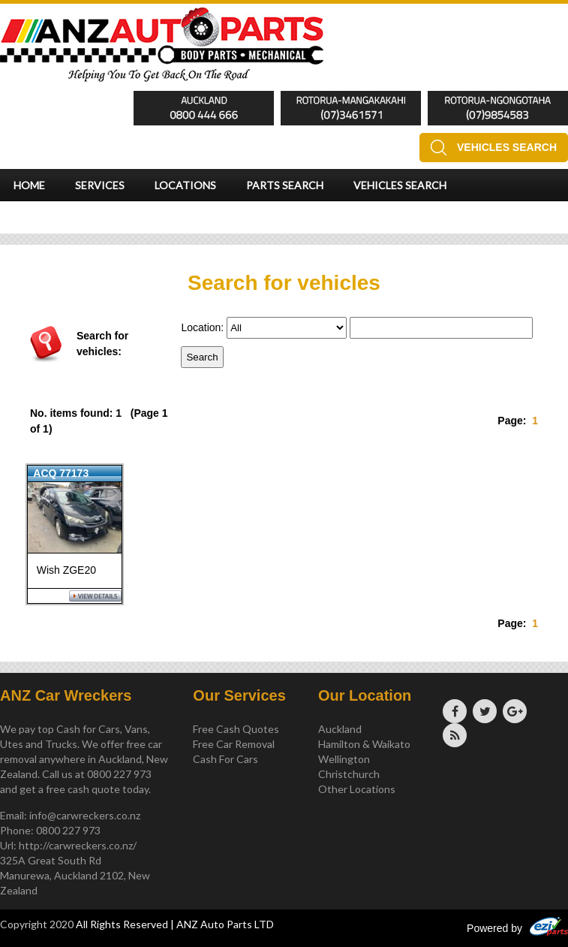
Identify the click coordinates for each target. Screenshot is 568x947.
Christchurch (349, 774)
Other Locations (356, 789)
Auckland (340, 728)
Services (100, 185)
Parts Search (284, 185)
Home (29, 185)
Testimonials (53, 217)
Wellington (344, 758)
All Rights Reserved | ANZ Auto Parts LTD (175, 924)
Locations (185, 185)
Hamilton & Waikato (364, 743)
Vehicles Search (507, 147)
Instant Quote (165, 217)
